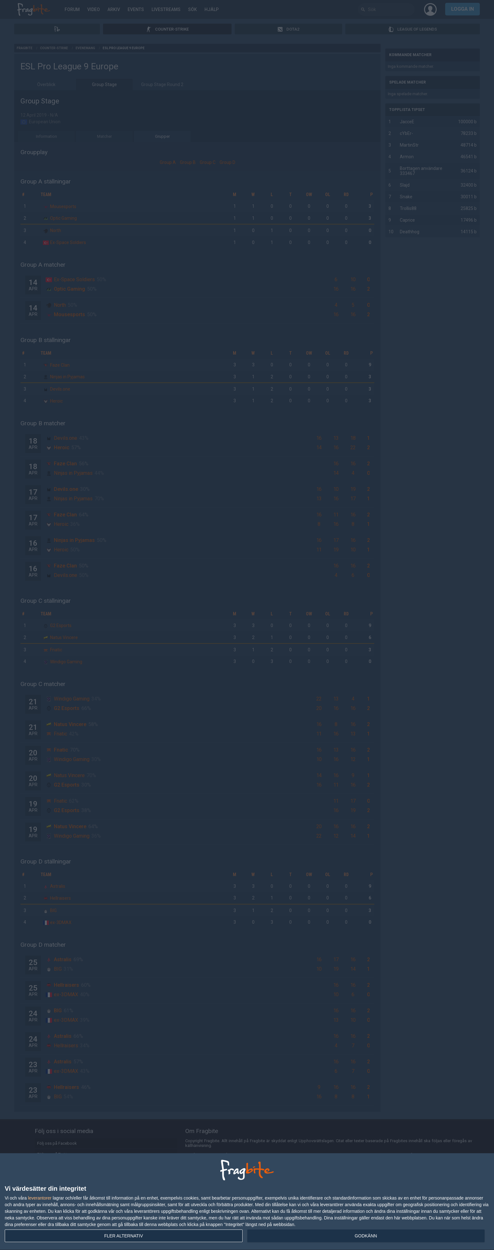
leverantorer (40, 1198)
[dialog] (247, 1202)
